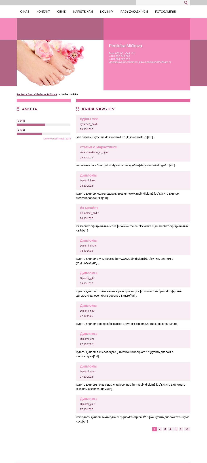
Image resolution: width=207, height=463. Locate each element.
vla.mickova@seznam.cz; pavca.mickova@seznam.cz (140, 62)
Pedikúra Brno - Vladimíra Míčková (37, 94)
